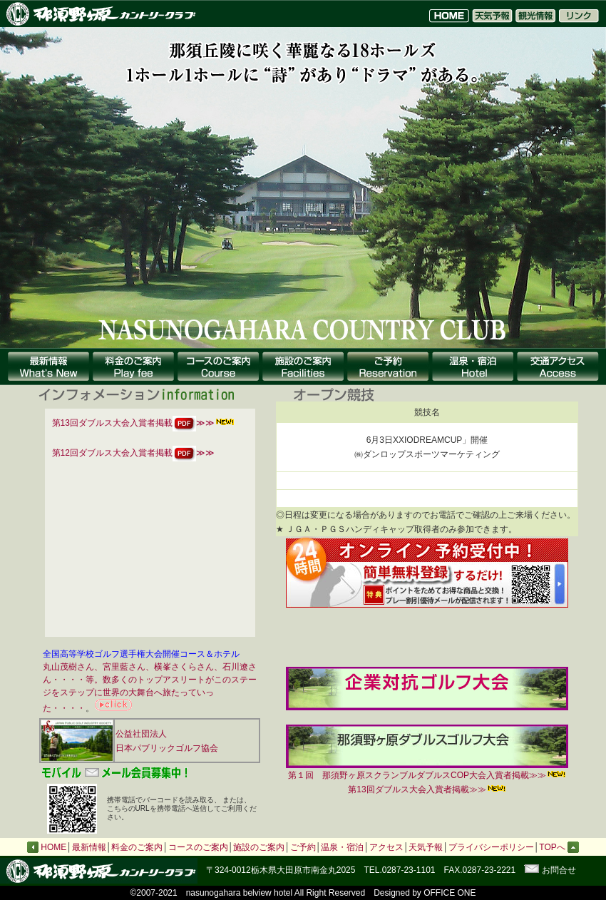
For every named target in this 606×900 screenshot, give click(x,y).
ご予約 (303, 847)
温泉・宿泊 (342, 847)
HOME (53, 847)
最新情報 (89, 847)
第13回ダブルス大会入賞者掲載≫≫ (133, 423)
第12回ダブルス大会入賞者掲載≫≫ (133, 453)
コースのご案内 (198, 847)
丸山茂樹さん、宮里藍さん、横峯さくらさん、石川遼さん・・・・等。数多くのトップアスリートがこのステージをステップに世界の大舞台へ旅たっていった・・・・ (150, 687)
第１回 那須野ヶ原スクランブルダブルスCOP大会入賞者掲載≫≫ (427, 770)
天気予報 (426, 847)
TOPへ (559, 847)
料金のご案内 (137, 847)
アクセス (386, 847)
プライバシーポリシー (491, 847)
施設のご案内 (258, 847)
